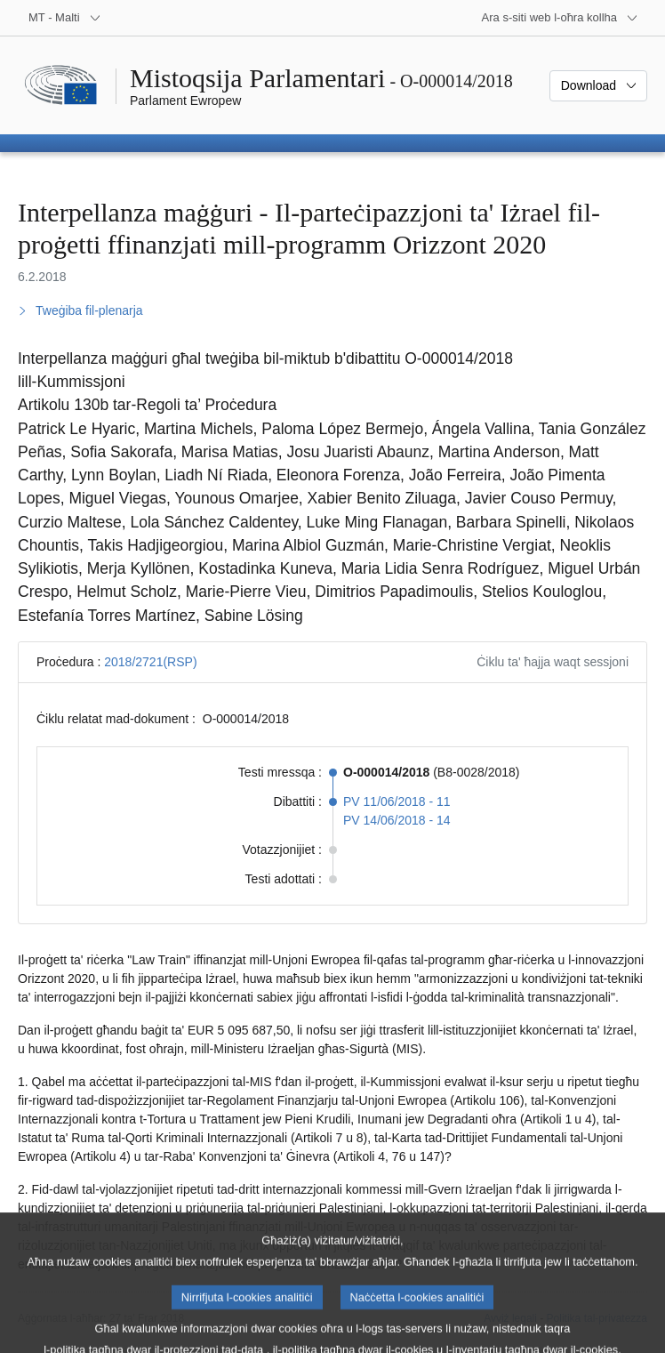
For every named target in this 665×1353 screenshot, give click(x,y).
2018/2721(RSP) (150, 662)
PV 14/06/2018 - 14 (397, 820)
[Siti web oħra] (560, 18)
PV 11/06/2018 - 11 (397, 801)
